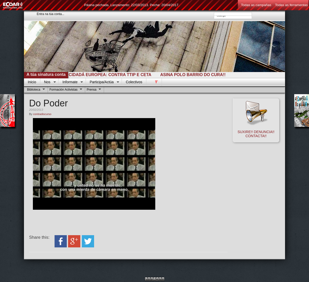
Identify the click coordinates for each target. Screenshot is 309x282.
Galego (233, 15)
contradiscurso (42, 114)
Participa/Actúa (102, 82)
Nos (48, 82)
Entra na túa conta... (50, 14)
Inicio (32, 82)
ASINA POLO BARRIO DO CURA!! (194, 75)
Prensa (93, 90)
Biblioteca (35, 90)
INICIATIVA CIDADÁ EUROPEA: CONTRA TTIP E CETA (100, 75)
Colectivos (134, 82)
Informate (71, 82)
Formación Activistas (65, 90)
